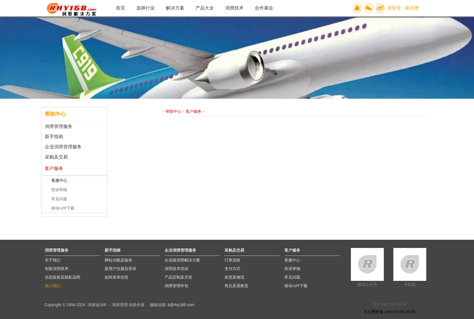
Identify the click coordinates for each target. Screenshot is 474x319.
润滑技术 (234, 8)
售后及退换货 (236, 285)
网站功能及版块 (118, 260)
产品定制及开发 (178, 277)
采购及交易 (56, 157)
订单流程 (232, 260)
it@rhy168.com (181, 305)
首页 (120, 8)
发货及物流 (234, 277)
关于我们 (53, 260)
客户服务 (54, 168)
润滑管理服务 (58, 126)
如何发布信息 (116, 277)
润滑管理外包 (176, 285)
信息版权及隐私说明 (62, 277)
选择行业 (145, 8)
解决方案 (175, 8)
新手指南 (54, 136)
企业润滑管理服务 (63, 146)
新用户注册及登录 (120, 268)
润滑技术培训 (176, 268)
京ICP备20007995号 (390, 304)
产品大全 (205, 8)
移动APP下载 (62, 208)
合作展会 (264, 8)
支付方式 (232, 268)
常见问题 (59, 199)
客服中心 (292, 260)
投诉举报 (59, 189)
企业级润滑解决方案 (182, 260)
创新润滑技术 (56, 268)
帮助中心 (173, 111)
